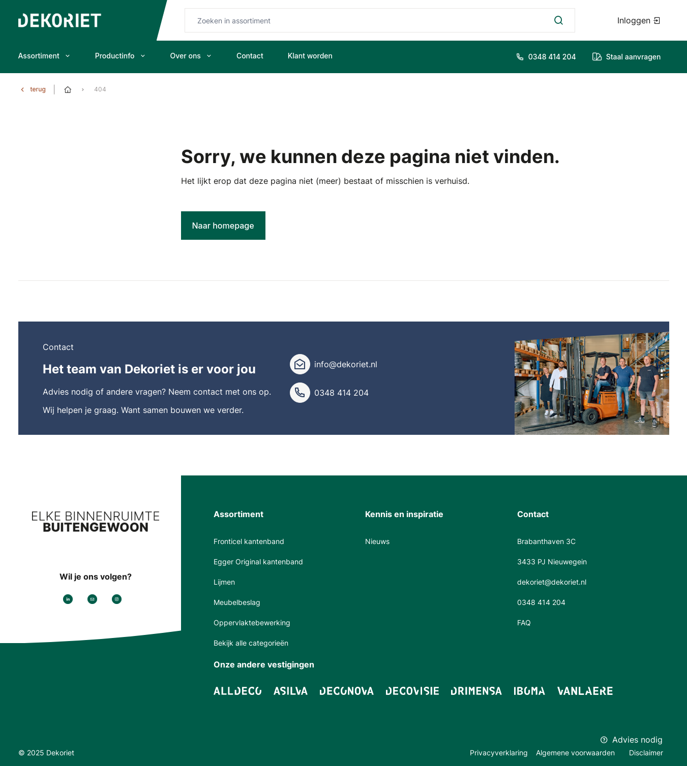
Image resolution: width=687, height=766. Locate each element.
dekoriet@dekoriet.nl (551, 582)
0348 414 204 (341, 393)
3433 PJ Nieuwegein (552, 561)
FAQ (524, 622)
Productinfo (120, 55)
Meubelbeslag (237, 602)
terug (38, 89)
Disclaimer (646, 752)
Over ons (191, 55)
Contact (249, 55)
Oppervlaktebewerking (252, 622)
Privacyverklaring (499, 752)
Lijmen (224, 582)
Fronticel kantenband (249, 541)
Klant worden (310, 55)
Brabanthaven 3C (546, 541)
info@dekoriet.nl (345, 364)
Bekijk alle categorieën (251, 643)
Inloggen (639, 20)
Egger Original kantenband (258, 561)
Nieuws (377, 541)
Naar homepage (223, 225)
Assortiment (44, 55)
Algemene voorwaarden (576, 752)
